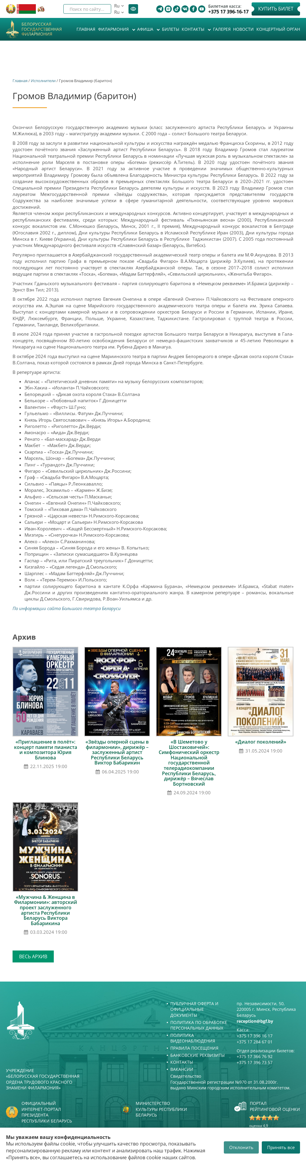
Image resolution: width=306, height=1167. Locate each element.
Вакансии (181, 1069)
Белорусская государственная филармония (42, 29)
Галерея (222, 29)
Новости (243, 29)
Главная (85, 29)
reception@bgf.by (255, 1021)
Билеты (170, 29)
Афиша (145, 29)
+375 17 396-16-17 (228, 12)
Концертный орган (278, 29)
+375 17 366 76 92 (255, 1056)
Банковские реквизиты (197, 1055)
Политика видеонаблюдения (192, 1038)
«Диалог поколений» (260, 741)
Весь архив (33, 956)
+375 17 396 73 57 (255, 1062)
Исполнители (43, 80)
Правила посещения (194, 1048)
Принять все (281, 1147)
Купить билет (275, 8)
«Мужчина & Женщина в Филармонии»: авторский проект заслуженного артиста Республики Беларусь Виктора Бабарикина (45, 910)
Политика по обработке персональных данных (198, 1025)
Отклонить (241, 1147)
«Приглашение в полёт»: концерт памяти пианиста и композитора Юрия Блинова (45, 749)
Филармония (114, 29)
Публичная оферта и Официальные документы (194, 1009)
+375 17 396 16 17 (255, 1036)
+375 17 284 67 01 (255, 1042)
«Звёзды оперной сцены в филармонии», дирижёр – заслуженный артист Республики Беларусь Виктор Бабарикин (117, 752)
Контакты (194, 29)
